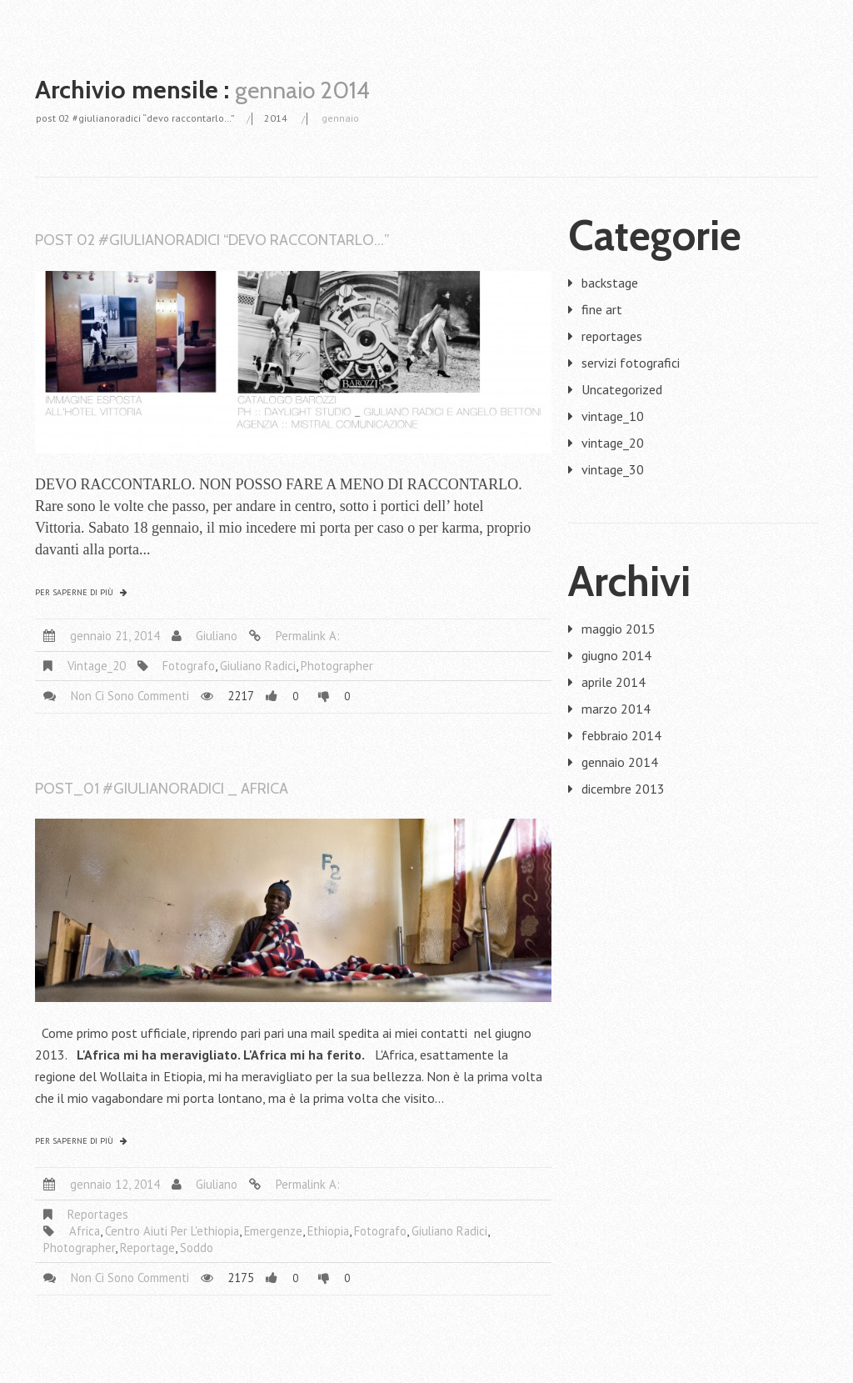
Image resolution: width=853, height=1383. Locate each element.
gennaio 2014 (619, 762)
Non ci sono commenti (130, 696)
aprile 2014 (613, 682)
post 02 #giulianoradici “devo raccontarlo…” (135, 118)
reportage (147, 1247)
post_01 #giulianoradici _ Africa (161, 788)
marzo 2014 (616, 708)
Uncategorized (621, 389)
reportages (97, 1214)
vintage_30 (612, 469)
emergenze (273, 1231)
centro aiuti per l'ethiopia (172, 1231)
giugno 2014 (616, 655)
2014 (275, 118)
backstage (609, 282)
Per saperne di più (74, 593)
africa (84, 1231)
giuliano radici (258, 666)
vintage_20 (96, 666)
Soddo (196, 1247)
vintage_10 (612, 416)
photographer (337, 666)
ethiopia (328, 1231)
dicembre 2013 (623, 788)
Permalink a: (308, 636)
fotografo (188, 666)
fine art (601, 309)
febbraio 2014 (621, 735)
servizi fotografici (630, 362)
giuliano (216, 636)
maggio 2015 (618, 628)
